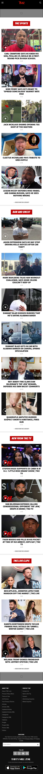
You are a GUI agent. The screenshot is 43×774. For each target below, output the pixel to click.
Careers (25, 696)
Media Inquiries (27, 701)
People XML (5, 725)
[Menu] (2, 2)
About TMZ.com (6, 691)
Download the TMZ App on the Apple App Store (13, 767)
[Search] (40, 2)
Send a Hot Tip (27, 694)
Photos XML (5, 727)
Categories (5, 714)
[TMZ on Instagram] (27, 753)
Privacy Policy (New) (8, 694)
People (4, 722)
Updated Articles (7, 709)
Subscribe (38, 744)
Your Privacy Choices (8, 701)
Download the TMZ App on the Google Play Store (30, 767)
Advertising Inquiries (28, 699)
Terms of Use (6, 696)
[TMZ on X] (19, 753)
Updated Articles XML (8, 712)
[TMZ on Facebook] (15, 753)
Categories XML (6, 717)
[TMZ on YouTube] (23, 753)
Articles (4, 704)
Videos (4, 730)
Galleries (4, 720)
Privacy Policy (29, 738)
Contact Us (26, 691)
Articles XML (6, 707)
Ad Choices (5, 699)
